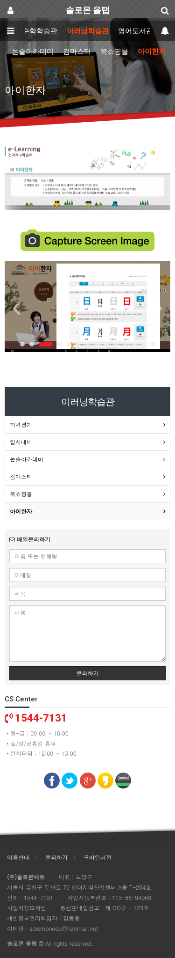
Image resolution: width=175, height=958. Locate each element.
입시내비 (21, 442)
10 (115, 344)
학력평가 (21, 424)
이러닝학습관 (88, 31)
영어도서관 (135, 31)
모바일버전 (98, 857)
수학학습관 (39, 31)
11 (125, 344)
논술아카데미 (33, 51)
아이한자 (152, 51)
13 (143, 344)
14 (153, 344)
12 (134, 344)
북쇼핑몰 (114, 51)
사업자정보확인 (26, 908)
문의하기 (88, 673)
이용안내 (18, 857)
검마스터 (77, 51)
